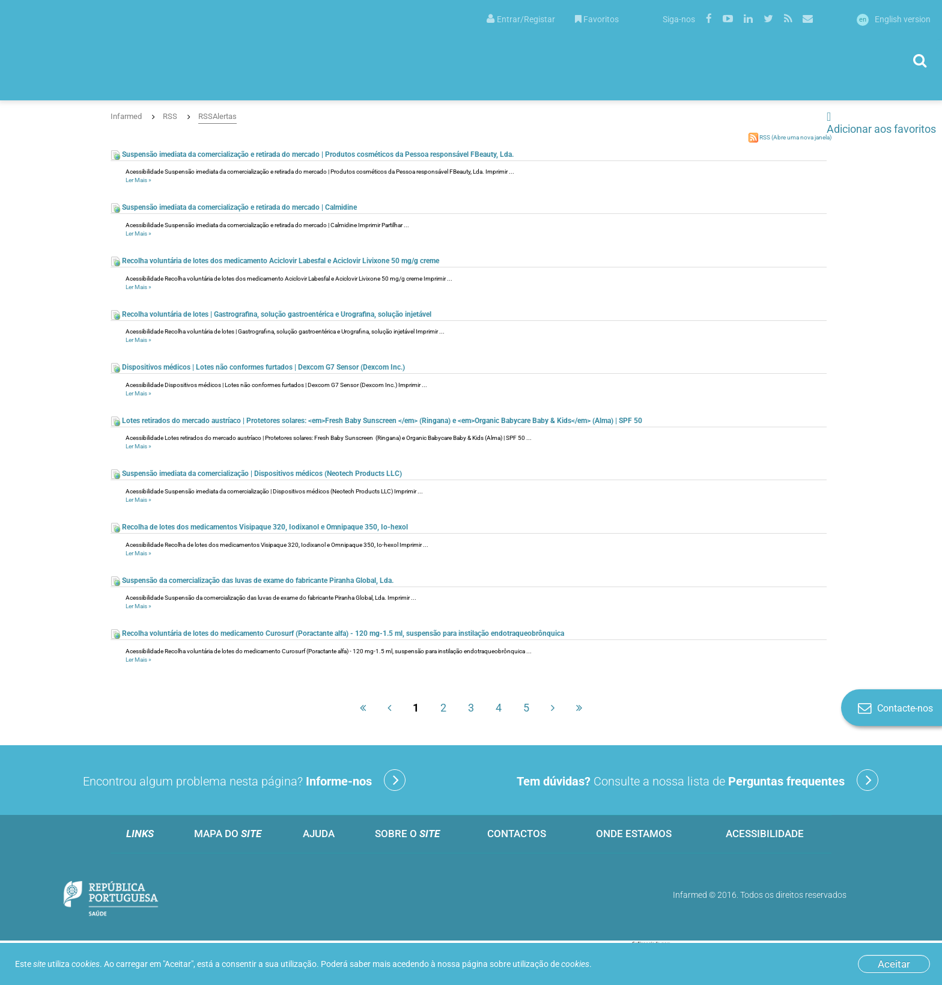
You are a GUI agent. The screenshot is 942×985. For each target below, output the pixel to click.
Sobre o (407, 834)
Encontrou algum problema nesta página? (244, 780)
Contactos (516, 834)
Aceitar (894, 964)
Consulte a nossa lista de (697, 780)
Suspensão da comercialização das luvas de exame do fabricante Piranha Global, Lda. (252, 580)
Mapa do (227, 834)
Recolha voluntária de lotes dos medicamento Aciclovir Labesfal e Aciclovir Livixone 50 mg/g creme (275, 261)
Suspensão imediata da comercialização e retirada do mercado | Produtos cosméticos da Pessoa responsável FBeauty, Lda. (312, 154)
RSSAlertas (217, 116)
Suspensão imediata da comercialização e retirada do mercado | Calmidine (234, 207)
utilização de (550, 964)
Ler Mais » (138, 180)
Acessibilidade (765, 834)
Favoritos (597, 19)
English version (894, 19)
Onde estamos (634, 834)
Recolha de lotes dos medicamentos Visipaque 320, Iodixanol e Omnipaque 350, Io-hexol (259, 527)
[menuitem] (521, 18)
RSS (170, 116)
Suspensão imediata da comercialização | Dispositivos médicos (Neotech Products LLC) (256, 473)
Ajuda (319, 834)
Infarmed (126, 116)
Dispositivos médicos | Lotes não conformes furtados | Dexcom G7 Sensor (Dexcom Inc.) (258, 367)
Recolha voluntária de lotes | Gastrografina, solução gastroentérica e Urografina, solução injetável (271, 314)
